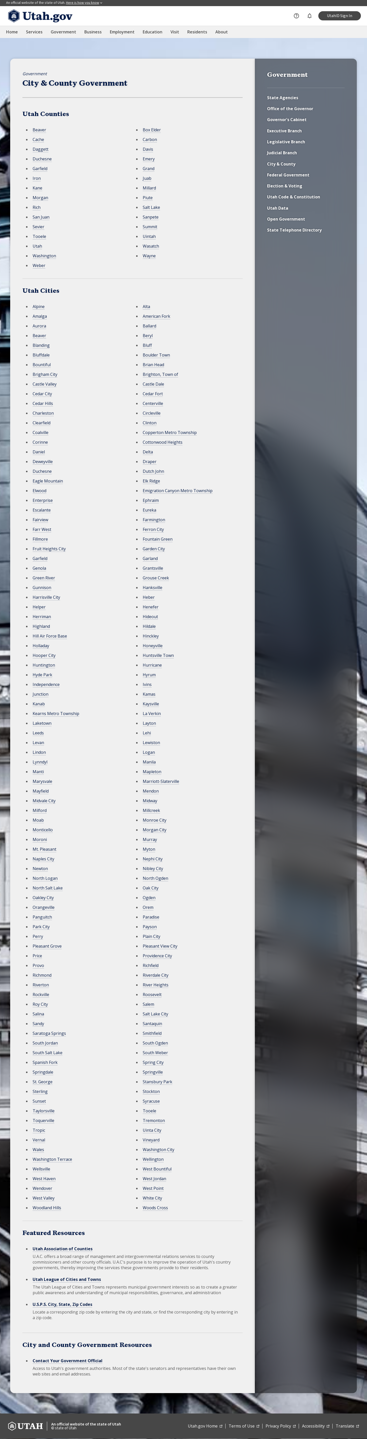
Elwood (39, 490)
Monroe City (154, 820)
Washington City (158, 1149)
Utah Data (277, 208)
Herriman (42, 616)
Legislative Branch (286, 142)
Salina (38, 1014)
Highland (41, 626)
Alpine (39, 306)
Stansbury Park (157, 1082)
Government (34, 74)
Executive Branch (284, 131)
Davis (148, 149)
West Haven (44, 1178)
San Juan (41, 217)
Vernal (39, 1140)
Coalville (40, 432)
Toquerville (43, 1120)
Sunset (39, 1101)
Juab (147, 178)
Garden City (154, 549)
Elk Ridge (151, 481)
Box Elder (152, 130)
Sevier (38, 227)
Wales (38, 1149)
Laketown (42, 723)
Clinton (149, 423)
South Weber (155, 1052)
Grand (148, 168)
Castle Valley (45, 384)
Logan (149, 752)
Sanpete (151, 217)
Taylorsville (44, 1111)
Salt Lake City (155, 1014)
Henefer (151, 607)
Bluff (147, 345)
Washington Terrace (52, 1159)
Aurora (39, 326)
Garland (150, 558)
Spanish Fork (45, 1062)
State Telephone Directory (294, 230)
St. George (43, 1082)
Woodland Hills (47, 1208)
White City (152, 1198)
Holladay (41, 645)
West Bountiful (157, 1169)
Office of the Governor (290, 108)
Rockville (41, 994)
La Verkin (152, 713)
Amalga (40, 316)
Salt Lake (151, 207)
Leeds (38, 733)
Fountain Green (158, 539)
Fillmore (40, 539)
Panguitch (42, 917)
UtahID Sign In (339, 16)
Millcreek (151, 810)
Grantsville (153, 568)
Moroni (40, 839)
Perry (38, 936)
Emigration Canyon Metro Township (178, 490)
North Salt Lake (48, 888)
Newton (40, 868)
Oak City (151, 888)
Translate (347, 1426)
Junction (40, 694)
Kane (37, 188)
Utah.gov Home (205, 1426)
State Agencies (282, 97)
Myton (149, 849)
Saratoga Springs (49, 1033)
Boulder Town (156, 355)
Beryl (148, 335)
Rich (37, 207)
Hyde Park (42, 675)
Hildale (149, 626)
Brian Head (153, 364)
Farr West (42, 529)
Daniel (39, 452)
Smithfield (152, 1033)
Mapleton (152, 771)
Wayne (149, 256)
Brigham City (45, 374)
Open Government (286, 219)
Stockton (151, 1091)
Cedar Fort (153, 394)
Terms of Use (244, 1426)
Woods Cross (155, 1208)
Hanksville (152, 587)
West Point (153, 1188)
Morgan (40, 197)
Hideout (150, 616)
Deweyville (43, 461)
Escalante (42, 510)
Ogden (149, 897)
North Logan (45, 878)
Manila (149, 762)
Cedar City (42, 394)
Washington (44, 256)
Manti (38, 771)
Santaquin (152, 1023)
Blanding (41, 345)
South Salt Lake (47, 1052)
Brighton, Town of (160, 374)
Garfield (40, 168)
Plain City (151, 936)
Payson (150, 926)
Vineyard (151, 1140)
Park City (41, 926)
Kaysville (151, 704)
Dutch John (153, 471)
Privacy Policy (281, 1426)
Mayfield (41, 791)
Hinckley (151, 636)
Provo (38, 965)
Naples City (43, 859)
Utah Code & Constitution (293, 197)
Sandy (38, 1023)
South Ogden (155, 1043)
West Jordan (154, 1178)
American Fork (156, 316)
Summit (150, 227)
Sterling (40, 1091)
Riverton (41, 985)
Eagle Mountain (48, 481)
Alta (146, 306)
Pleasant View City (160, 946)
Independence (46, 684)
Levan (38, 742)
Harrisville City (46, 597)
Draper (149, 461)
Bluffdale (41, 355)
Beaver (39, 130)
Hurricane (152, 665)
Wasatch (151, 246)
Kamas (149, 694)
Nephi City (153, 859)
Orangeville (44, 907)
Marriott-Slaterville (161, 781)
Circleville (152, 413)
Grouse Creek (156, 578)
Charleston (43, 413)
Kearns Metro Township (56, 713)
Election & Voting (284, 186)
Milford (40, 810)
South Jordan (45, 1043)
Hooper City (44, 655)
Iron (37, 178)
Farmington (154, 520)
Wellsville (41, 1169)
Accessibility (315, 1426)
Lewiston (151, 742)
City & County (281, 164)
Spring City (153, 1062)
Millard (149, 188)
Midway (150, 801)
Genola (39, 568)
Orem (148, 907)
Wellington (153, 1159)
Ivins (147, 684)
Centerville (153, 403)
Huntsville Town (158, 655)
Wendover (42, 1188)
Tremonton (154, 1120)
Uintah (149, 236)
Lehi (147, 733)
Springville (153, 1072)
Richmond (42, 975)
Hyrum (149, 675)
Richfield (151, 965)
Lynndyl (40, 762)
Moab (38, 820)
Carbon (150, 139)
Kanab (39, 704)
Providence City (157, 956)
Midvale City (44, 801)
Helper (39, 607)
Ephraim (151, 500)
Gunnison (42, 587)
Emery (149, 159)
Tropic (39, 1130)
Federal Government (288, 175)
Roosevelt (152, 994)
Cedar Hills (43, 403)
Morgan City (154, 830)
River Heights (155, 985)
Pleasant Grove (47, 946)
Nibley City (153, 868)
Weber (39, 265)
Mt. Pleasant (44, 849)
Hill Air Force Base (50, 636)
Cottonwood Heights (162, 442)
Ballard (149, 326)
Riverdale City (155, 975)
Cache (38, 139)
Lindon (39, 752)
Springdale (43, 1072)
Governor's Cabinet (287, 119)
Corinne (40, 442)
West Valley (44, 1198)
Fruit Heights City (49, 549)
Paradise (151, 917)
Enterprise (43, 500)
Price (37, 956)
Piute (148, 197)
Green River (44, 578)
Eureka (149, 510)
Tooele (39, 236)
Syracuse (151, 1101)
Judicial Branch (282, 153)
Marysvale (42, 781)
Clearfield (41, 423)
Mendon (151, 791)
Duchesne (42, 159)
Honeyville (153, 645)
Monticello (43, 830)
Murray (150, 839)
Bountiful (42, 364)
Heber (149, 597)
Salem (148, 1004)
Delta (148, 452)
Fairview (40, 520)
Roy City (40, 1004)
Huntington (44, 665)
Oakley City (43, 897)
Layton (149, 723)
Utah (37, 246)
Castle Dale (153, 384)
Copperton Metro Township (170, 432)
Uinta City (152, 1130)
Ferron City (153, 529)
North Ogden (155, 878)
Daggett (40, 149)
